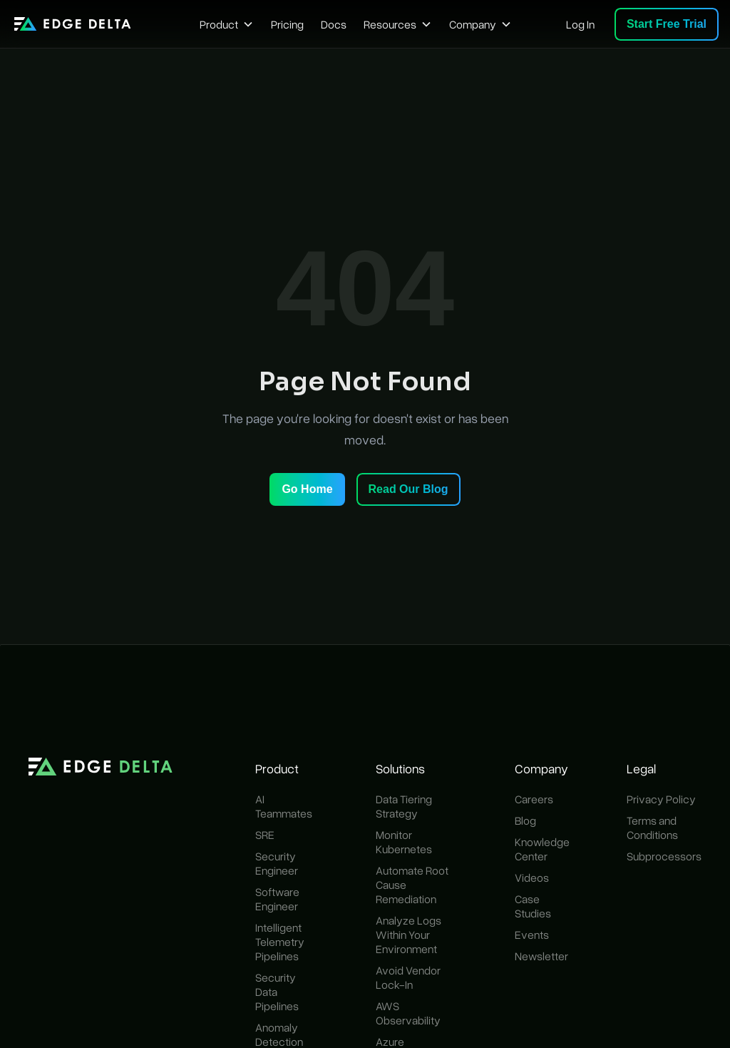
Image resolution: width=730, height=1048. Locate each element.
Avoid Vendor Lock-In (408, 977)
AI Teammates (283, 806)
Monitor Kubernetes (404, 842)
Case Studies (533, 906)
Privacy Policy (661, 799)
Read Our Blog (408, 489)
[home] (72, 24)
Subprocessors (664, 856)
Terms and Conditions (652, 827)
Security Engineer (276, 863)
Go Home (307, 489)
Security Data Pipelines (277, 991)
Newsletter (541, 956)
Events (532, 934)
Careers (534, 799)
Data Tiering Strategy (404, 806)
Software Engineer (277, 899)
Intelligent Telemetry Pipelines (279, 941)
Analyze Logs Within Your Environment (408, 934)
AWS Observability (408, 1013)
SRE (264, 835)
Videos (532, 877)
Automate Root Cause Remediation (412, 884)
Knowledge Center (542, 849)
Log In (580, 24)
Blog (525, 820)
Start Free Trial (666, 24)
